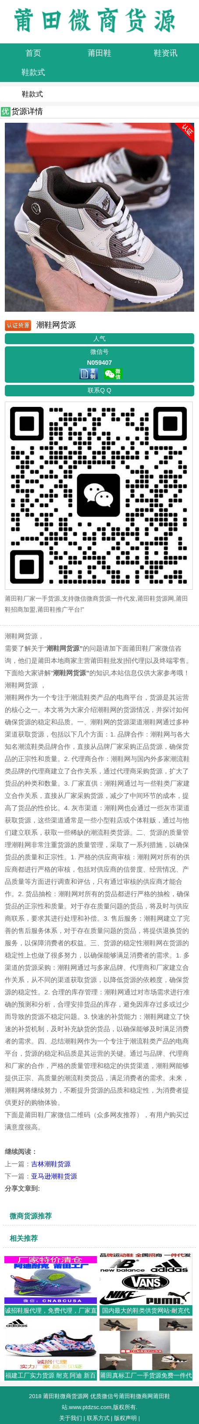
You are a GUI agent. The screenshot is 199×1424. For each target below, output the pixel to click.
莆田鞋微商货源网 (66, 1396)
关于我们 (70, 1418)
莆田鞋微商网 (136, 1396)
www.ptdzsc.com (90, 1407)
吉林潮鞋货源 (51, 1164)
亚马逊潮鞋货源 (54, 1176)
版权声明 (125, 1418)
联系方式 (98, 1418)
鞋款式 (32, 94)
